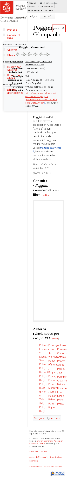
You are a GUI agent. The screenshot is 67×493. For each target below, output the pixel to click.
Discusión (30, 6)
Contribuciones (45, 6)
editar (46, 195)
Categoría (39, 418)
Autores (55, 418)
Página (33, 16)
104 (42, 80)
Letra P (53, 80)
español (32, 3)
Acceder (49, 10)
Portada (12, 29)
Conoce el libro (13, 36)
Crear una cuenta (33, 10)
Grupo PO (36, 83)
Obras (11, 55)
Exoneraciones (35, 467)
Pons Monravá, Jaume (53, 388)
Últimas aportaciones (15, 91)
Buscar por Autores (14, 68)
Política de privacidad (38, 451)
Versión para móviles (53, 467)
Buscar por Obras (14, 76)
